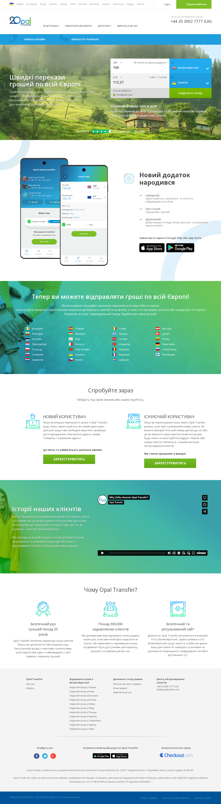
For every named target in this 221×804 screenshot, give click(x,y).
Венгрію (77, 333)
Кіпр (74, 338)
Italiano (140, 4)
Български (31, 4)
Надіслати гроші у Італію (82, 691)
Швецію (120, 359)
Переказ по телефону (85, 39)
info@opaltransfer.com (168, 689)
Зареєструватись (69, 459)
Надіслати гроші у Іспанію (83, 687)
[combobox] (192, 67)
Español (106, 4)
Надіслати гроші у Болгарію (84, 695)
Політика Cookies (203, 798)
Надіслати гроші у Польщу (83, 712)
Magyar (130, 4)
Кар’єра (30, 688)
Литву (163, 338)
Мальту (77, 344)
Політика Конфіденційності (176, 798)
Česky (43, 4)
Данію (163, 333)
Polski (73, 4)
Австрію (164, 328)
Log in (167, 4)
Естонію (33, 338)
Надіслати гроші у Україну (83, 724)
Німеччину (165, 344)
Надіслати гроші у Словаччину (85, 720)
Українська (118, 4)
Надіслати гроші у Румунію (83, 716)
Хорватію (34, 359)
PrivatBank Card (124, 95)
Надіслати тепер (190, 93)
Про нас (30, 684)
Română (83, 4)
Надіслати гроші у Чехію (82, 728)
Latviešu (53, 4)
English (20, 4)
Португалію (79, 349)
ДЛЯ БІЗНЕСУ (104, 25)
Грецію (120, 333)
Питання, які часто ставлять (127, 684)
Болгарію (34, 333)
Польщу (33, 349)
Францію (121, 354)
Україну (77, 354)
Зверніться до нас (127, 25)
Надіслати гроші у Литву (82, 708)
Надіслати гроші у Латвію (82, 703)
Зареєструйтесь (196, 4)
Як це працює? (51, 25)
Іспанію (76, 328)
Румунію (120, 349)
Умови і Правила (149, 798)
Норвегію (121, 344)
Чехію (76, 359)
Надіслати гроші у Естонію (83, 699)
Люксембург (36, 344)
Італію (119, 328)
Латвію (119, 338)
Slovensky (94, 4)
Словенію (34, 354)
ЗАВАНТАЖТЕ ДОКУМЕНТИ (78, 25)
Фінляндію (165, 354)
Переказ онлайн (34, 39)
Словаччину (166, 349)
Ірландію (34, 328)
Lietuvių (63, 4)
